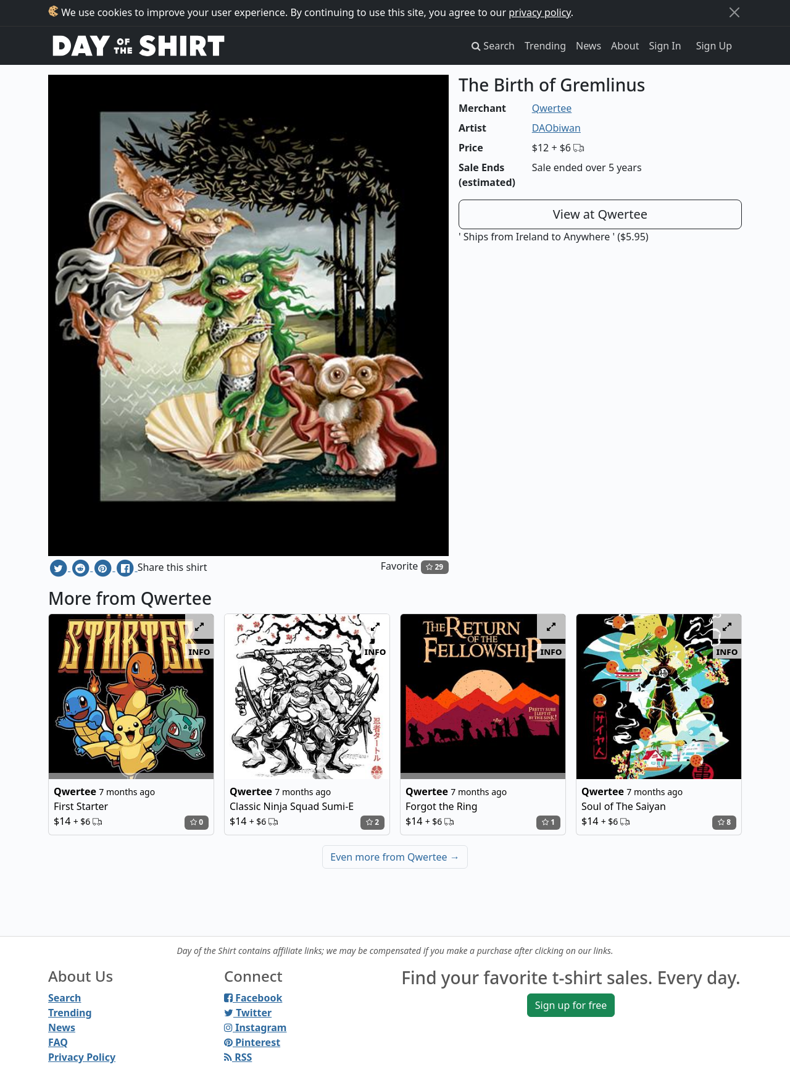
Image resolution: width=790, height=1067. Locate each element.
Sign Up (714, 46)
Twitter (248, 1012)
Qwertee (552, 108)
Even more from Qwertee (395, 857)
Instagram (255, 1027)
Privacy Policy (81, 1057)
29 (434, 567)
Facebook (253, 998)
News (588, 46)
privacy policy (540, 12)
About (625, 46)
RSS (238, 1057)
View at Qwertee (600, 214)
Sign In (665, 46)
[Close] (734, 12)
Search (64, 998)
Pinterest (252, 1042)
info (199, 651)
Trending (545, 46)
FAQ (58, 1042)
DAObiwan (556, 128)
